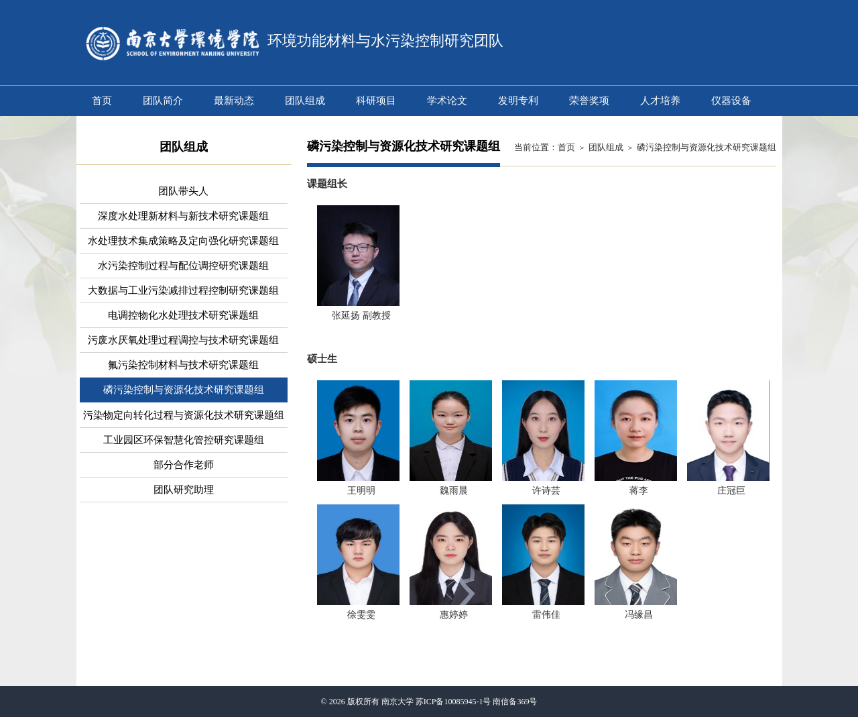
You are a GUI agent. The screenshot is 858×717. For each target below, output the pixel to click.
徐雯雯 (361, 615)
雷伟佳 (546, 615)
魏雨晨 (454, 491)
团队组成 (606, 147)
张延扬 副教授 (361, 316)
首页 (566, 147)
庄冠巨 (731, 491)
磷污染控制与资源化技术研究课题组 (706, 147)
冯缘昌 (639, 615)
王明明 (361, 491)
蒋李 (638, 491)
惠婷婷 (454, 615)
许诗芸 (546, 491)
